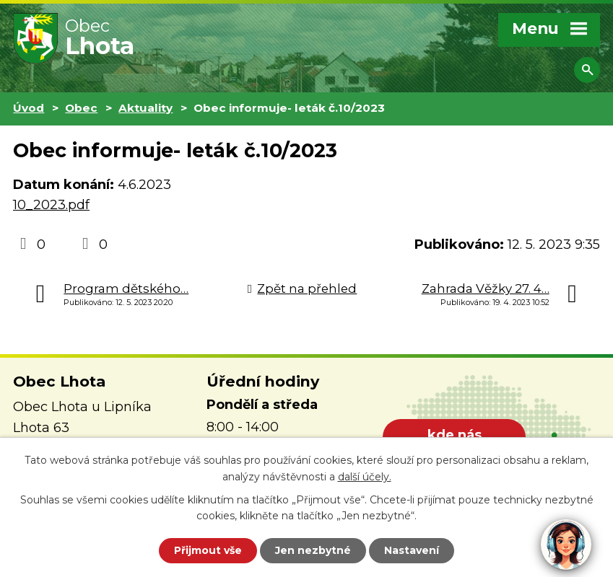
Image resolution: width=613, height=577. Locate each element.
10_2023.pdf (51, 205)
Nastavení (411, 550)
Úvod (28, 108)
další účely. (364, 476)
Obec (81, 108)
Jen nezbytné (313, 550)
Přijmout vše (208, 550)
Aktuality (145, 108)
